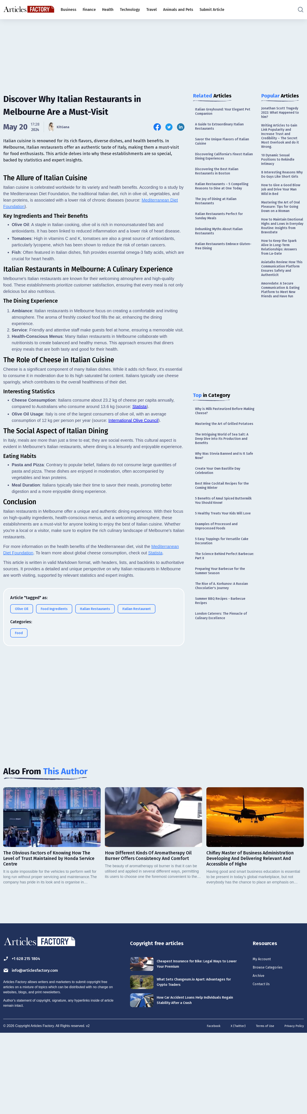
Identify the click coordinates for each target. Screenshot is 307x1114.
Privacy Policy (293, 1106)
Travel (151, 9)
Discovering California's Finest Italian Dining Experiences (221, 161)
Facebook (207, 1106)
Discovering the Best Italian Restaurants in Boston (219, 177)
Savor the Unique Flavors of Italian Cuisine (219, 145)
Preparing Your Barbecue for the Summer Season (223, 611)
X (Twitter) (233, 1106)
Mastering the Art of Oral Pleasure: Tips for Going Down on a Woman (280, 227)
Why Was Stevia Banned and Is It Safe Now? (223, 480)
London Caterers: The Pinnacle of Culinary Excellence (224, 660)
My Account (264, 1038)
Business (68, 9)
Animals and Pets (178, 9)
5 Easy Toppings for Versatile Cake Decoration (220, 578)
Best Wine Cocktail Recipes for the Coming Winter (222, 512)
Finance (89, 9)
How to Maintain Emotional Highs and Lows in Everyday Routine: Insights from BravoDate (280, 254)
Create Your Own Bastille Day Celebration (220, 496)
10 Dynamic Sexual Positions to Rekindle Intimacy (279, 167)
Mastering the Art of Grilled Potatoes (219, 442)
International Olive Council (133, 601)
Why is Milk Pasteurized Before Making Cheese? (222, 426)
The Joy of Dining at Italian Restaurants (218, 210)
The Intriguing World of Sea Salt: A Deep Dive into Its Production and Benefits (223, 461)
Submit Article (212, 9)
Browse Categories (270, 1048)
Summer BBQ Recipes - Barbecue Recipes (223, 643)
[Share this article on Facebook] (157, 127)
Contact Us (263, 1066)
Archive (260, 1057)
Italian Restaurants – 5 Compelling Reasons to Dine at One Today (225, 194)
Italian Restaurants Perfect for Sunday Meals (221, 226)
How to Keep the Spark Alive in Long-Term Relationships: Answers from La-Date (281, 280)
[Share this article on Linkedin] (180, 127)
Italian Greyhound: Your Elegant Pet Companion (222, 112)
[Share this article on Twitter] (169, 127)
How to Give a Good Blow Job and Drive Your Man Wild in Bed (282, 205)
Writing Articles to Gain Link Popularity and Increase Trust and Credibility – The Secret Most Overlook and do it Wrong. (281, 140)
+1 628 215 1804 (25, 1038)
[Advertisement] (153, 52)
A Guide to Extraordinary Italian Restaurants (222, 128)
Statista (139, 587)
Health (107, 9)
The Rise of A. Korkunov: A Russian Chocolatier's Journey (221, 627)
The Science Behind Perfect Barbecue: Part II (219, 594)
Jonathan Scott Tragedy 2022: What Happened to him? (282, 113)
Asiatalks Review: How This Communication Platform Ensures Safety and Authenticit (282, 305)
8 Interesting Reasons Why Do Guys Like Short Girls (282, 186)
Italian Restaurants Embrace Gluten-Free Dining (219, 259)
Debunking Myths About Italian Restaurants (221, 243)
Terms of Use (262, 1106)
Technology (130, 9)
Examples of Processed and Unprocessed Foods (219, 561)
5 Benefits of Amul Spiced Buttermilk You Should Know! (220, 529)
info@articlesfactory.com (37, 1050)
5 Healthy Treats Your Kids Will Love (221, 545)
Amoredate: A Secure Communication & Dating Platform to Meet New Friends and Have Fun (282, 331)
